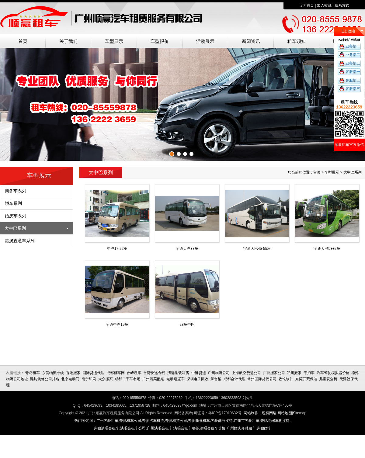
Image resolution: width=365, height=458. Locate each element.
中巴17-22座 (117, 248)
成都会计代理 (234, 379)
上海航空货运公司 (246, 373)
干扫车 (309, 373)
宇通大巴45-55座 (257, 248)
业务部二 (353, 55)
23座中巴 (186, 324)
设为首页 (306, 5)
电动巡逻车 (175, 379)
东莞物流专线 (53, 373)
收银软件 (286, 379)
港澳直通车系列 (20, 240)
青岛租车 (32, 373)
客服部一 (353, 72)
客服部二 (353, 80)
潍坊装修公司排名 (44, 379)
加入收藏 (324, 5)
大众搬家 (105, 379)
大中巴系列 (15, 228)
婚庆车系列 (15, 215)
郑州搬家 (294, 373)
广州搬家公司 (274, 373)
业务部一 (353, 46)
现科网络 (269, 413)
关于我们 (68, 41)
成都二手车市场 (127, 379)
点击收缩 (347, 31)
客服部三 (353, 89)
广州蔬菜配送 (153, 379)
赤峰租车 (134, 373)
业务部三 (353, 63)
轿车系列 (13, 203)
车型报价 (160, 41)
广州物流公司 (219, 373)
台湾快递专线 (154, 373)
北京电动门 (70, 379)
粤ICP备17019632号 (225, 413)
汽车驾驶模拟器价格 (333, 373)
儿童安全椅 (328, 379)
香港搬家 (73, 373)
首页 (22, 41)
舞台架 (215, 379)
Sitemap (299, 413)
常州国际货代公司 (261, 379)
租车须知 (296, 41)
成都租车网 (115, 373)
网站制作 (251, 413)
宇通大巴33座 (187, 248)
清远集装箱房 (178, 373)
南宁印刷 (89, 379)
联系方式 (342, 5)
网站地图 (284, 413)
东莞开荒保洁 (306, 379)
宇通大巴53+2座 (327, 248)
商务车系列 (15, 190)
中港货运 (198, 373)
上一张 (4, 103)
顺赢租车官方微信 (349, 145)
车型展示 (114, 41)
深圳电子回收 (197, 379)
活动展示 (205, 41)
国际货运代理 (93, 373)
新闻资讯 (251, 41)
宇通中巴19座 (117, 324)
